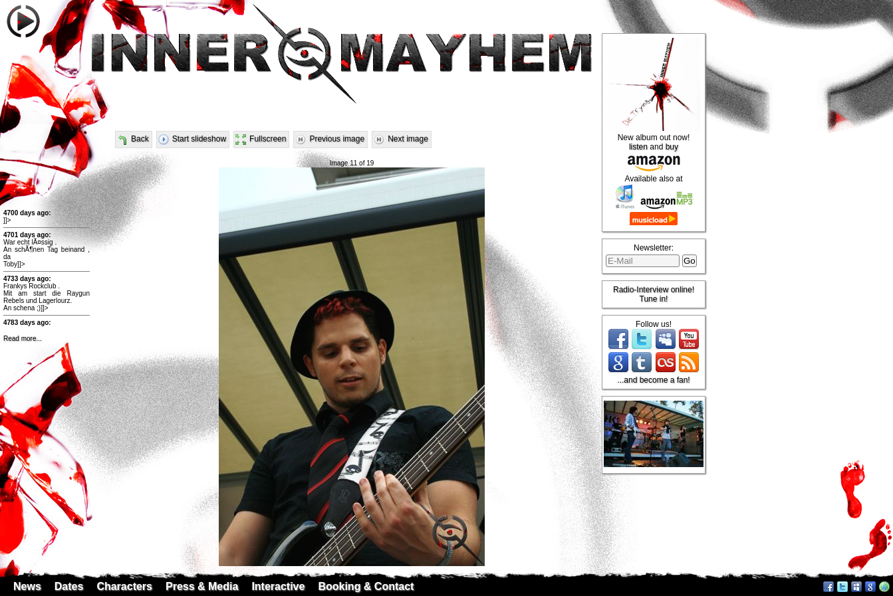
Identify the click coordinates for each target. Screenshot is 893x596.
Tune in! (654, 299)
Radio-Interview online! (653, 289)
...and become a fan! (653, 380)
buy (672, 146)
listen (638, 146)
